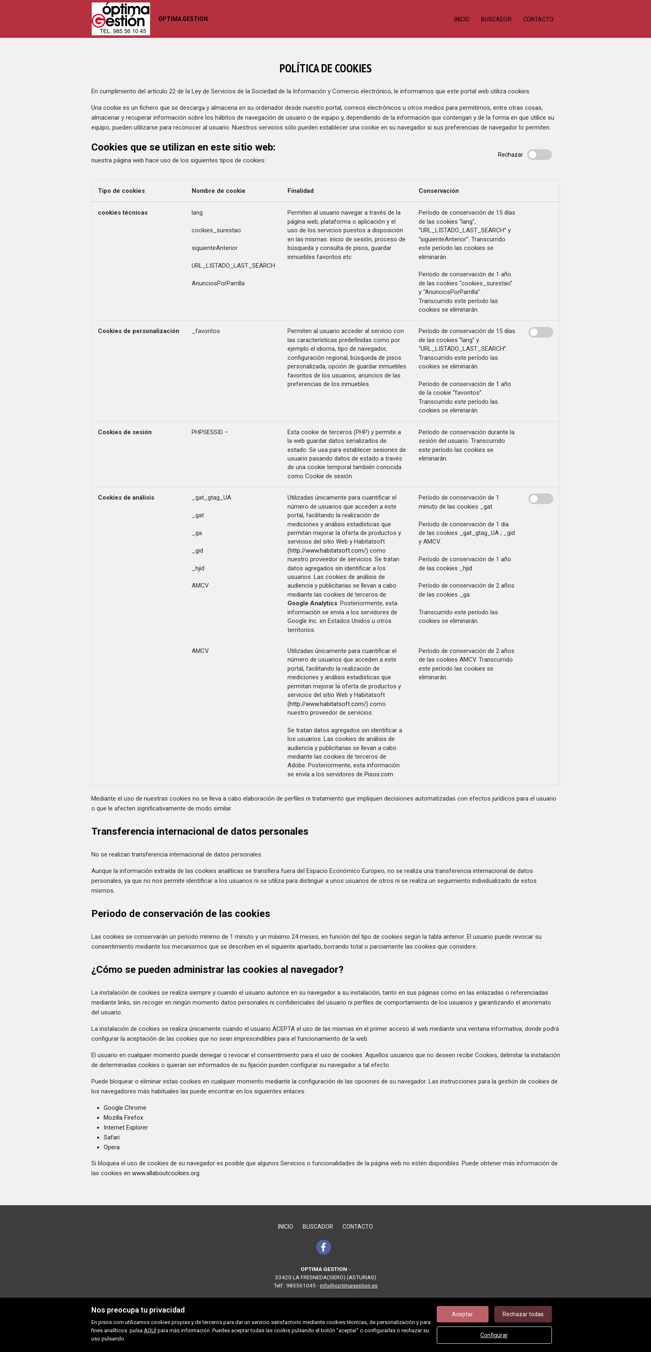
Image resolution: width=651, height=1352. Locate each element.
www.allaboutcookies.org (165, 1173)
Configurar (494, 1335)
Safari (112, 1137)
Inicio (462, 19)
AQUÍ (150, 1330)
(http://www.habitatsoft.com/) (327, 550)
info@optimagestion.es (349, 1285)
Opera (112, 1147)
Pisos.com (378, 774)
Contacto (538, 19)
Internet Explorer (126, 1127)
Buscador (496, 19)
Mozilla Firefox (123, 1117)
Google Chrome (125, 1107)
